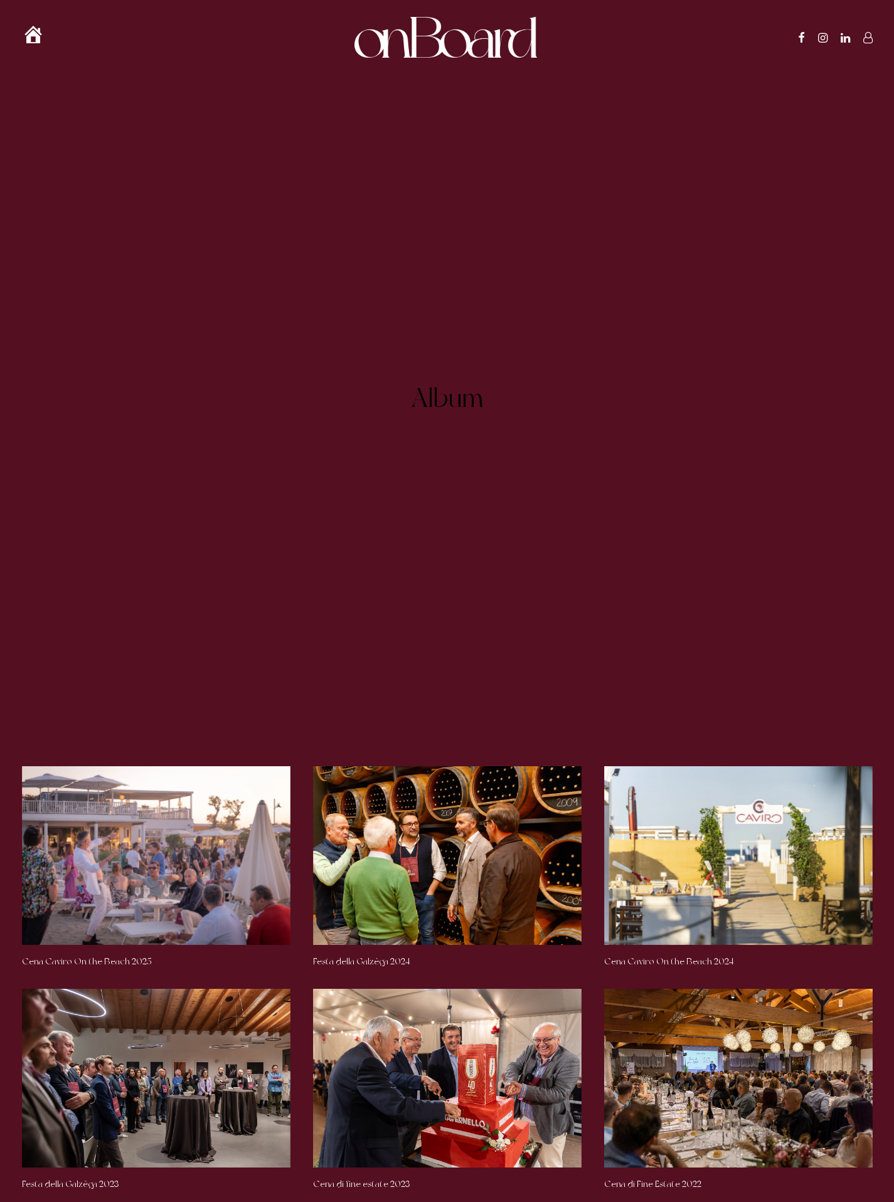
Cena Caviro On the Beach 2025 (87, 887)
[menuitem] (39, 37)
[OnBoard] (445, 37)
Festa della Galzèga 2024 (361, 887)
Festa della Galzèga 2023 (70, 1110)
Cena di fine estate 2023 (361, 1110)
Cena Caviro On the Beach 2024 (669, 887)
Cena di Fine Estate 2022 (652, 1110)
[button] (802, 37)
